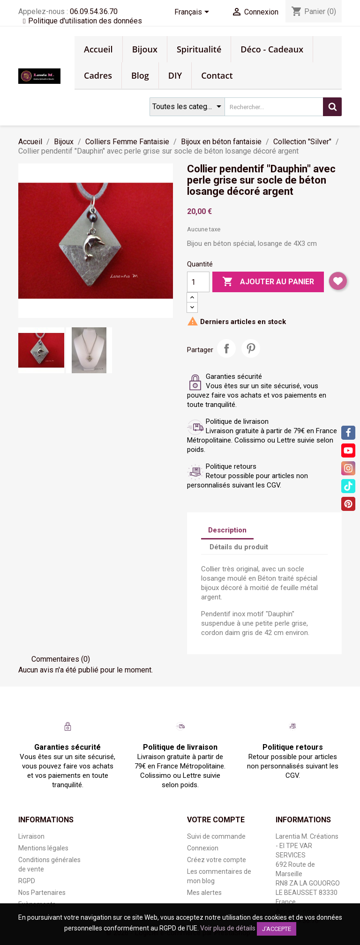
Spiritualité (199, 49)
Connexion (202, 848)
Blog (140, 75)
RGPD (26, 881)
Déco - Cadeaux (271, 49)
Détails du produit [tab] (239, 547)
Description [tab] (227, 530)
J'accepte (276, 928)
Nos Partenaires (42, 892)
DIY (175, 75)
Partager (226, 348)
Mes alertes (204, 892)
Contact (216, 75)
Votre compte (216, 819)
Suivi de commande (216, 836)
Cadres (98, 75)
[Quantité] (198, 282)
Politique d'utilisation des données (85, 20)
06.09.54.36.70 (94, 11)
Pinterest (250, 348)
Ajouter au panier (268, 282)
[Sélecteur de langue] (193, 12)
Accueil (98, 49)
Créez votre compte (216, 860)
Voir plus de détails (227, 928)
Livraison (31, 836)
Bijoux (145, 49)
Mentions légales (43, 848)
